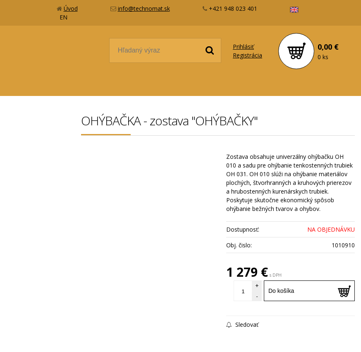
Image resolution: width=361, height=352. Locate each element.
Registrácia (247, 55)
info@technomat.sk (144, 8)
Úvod (71, 8)
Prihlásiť (243, 46)
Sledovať (242, 324)
